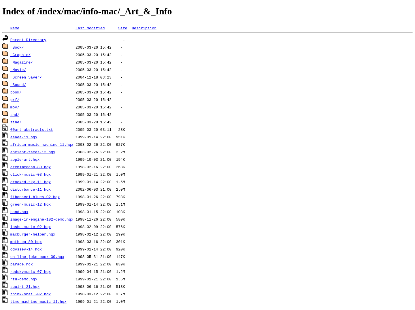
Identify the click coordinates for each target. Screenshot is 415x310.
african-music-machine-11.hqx (41, 144)
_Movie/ (18, 69)
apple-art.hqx (24, 159)
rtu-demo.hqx (23, 279)
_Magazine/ (21, 62)
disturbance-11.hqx (30, 189)
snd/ (14, 114)
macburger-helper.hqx (32, 234)
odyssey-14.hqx (26, 249)
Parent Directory (28, 39)
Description (144, 27)
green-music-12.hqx (30, 204)
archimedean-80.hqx (30, 166)
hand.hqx (19, 211)
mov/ (14, 107)
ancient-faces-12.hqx (32, 151)
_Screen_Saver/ (26, 77)
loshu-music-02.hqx (30, 226)
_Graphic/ (20, 54)
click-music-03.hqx (30, 174)
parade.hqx (21, 264)
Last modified (90, 27)
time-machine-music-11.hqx (38, 301)
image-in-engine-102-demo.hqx (41, 219)
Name (14, 27)
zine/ (16, 122)
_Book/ (17, 47)
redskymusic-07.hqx (30, 271)
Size (122, 27)
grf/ (14, 99)
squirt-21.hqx (24, 286)
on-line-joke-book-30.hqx (37, 256)
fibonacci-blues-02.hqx (35, 196)
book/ (16, 92)
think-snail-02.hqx (30, 293)
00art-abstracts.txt (31, 129)
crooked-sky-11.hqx (30, 181)
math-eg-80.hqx (26, 241)
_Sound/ (18, 84)
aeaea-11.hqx (23, 136)
